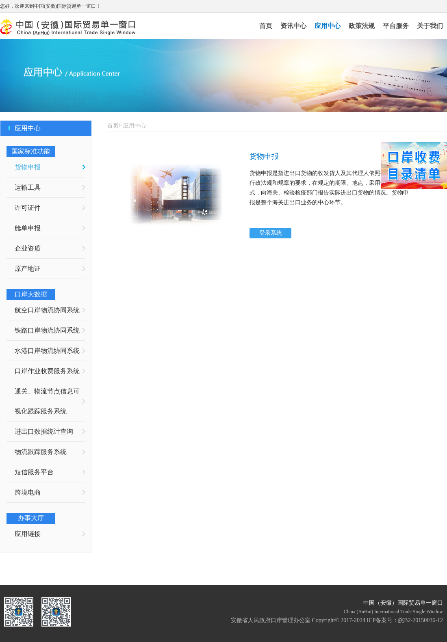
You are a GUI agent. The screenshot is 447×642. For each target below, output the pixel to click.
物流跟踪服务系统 (41, 451)
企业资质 (28, 248)
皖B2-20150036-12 (420, 620)
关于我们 (430, 25)
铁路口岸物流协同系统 (47, 330)
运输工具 (28, 187)
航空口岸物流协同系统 (47, 310)
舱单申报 (28, 228)
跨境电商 (28, 492)
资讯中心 (293, 25)
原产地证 (28, 268)
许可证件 (28, 207)
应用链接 (28, 533)
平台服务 (396, 25)
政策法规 (362, 25)
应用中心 (328, 25)
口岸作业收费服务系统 (47, 370)
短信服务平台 (34, 472)
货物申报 (28, 167)
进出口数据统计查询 (44, 431)
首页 (265, 25)
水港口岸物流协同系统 (47, 350)
